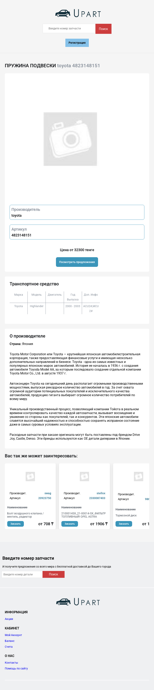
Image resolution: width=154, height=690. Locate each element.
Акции (9, 619)
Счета (9, 646)
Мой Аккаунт (13, 635)
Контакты (11, 662)
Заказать (15, 523)
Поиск (103, 29)
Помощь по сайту (16, 668)
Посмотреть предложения (77, 262)
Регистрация (77, 42)
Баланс (9, 640)
